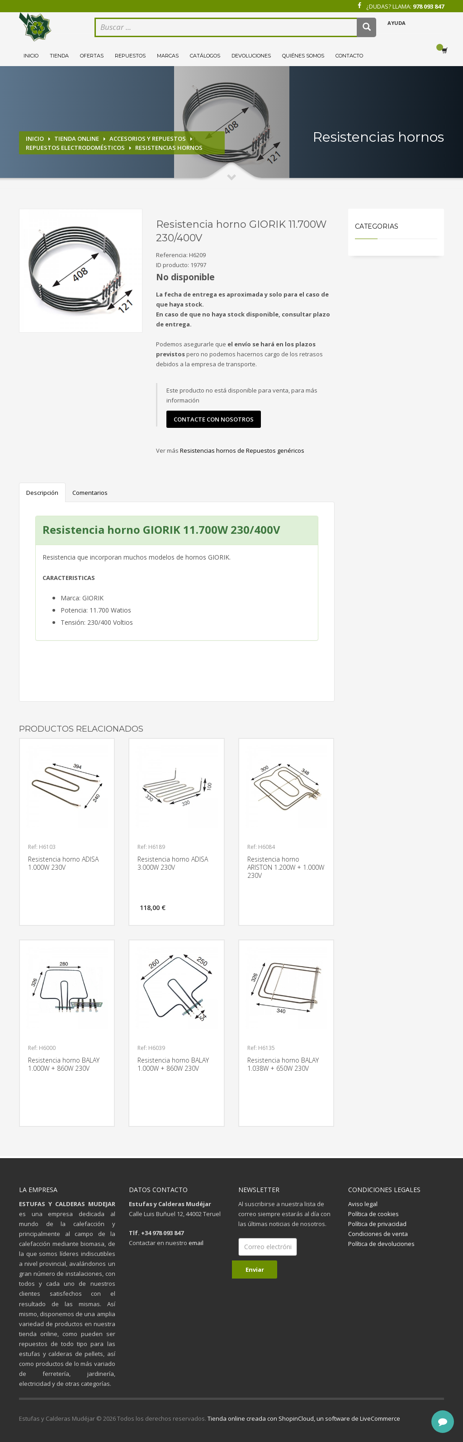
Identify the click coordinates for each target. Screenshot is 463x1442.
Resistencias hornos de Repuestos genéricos (242, 450)
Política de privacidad (377, 1224)
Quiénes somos (303, 56)
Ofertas (92, 56)
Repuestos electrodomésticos (75, 148)
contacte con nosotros (214, 419)
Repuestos (130, 56)
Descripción (42, 493)
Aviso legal (363, 1204)
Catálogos (205, 56)
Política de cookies (373, 1214)
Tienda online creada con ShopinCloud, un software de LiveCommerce (304, 1418)
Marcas (168, 56)
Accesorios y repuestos (147, 138)
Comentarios (90, 493)
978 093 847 (428, 6)
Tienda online (76, 138)
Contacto (349, 56)
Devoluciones (251, 56)
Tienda (59, 56)
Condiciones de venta (378, 1234)
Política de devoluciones (381, 1244)
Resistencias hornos (169, 148)
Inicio (31, 56)
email (196, 1243)
